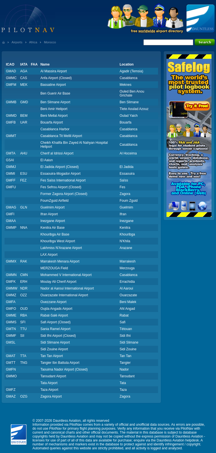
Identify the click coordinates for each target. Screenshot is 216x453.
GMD (24, 102)
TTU (23, 329)
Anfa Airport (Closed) (56, 78)
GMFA (10, 302)
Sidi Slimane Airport (55, 342)
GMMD (11, 116)
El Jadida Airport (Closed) (59, 167)
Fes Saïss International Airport (63, 180)
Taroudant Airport (53, 376)
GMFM (11, 85)
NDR (24, 288)
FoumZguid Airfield (54, 201)
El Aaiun (46, 160)
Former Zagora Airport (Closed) (63, 194)
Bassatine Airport (53, 85)
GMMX (11, 261)
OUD (24, 309)
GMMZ (11, 295)
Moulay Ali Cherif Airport (58, 282)
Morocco (50, 42)
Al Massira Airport (53, 71)
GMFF (10, 180)
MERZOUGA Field (54, 268)
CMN (24, 275)
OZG (24, 396)
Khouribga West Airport (57, 241)
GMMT (11, 136)
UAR (23, 122)
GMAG (11, 207)
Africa (33, 42)
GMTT (10, 363)
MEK (24, 85)
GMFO (11, 309)
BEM (24, 116)
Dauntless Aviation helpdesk (178, 440)
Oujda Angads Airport (56, 309)
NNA (23, 228)
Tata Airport (49, 383)
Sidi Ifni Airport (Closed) (58, 336)
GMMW (11, 288)
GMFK (11, 282)
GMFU (11, 187)
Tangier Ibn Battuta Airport (60, 363)
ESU (23, 174)
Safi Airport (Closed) (55, 322)
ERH (23, 282)
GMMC (11, 78)
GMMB (11, 102)
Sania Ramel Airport (55, 329)
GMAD (11, 71)
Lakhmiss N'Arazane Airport (61, 248)
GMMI (10, 174)
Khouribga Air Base (54, 234)
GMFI (10, 214)
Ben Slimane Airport (55, 102)
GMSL (10, 342)
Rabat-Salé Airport (54, 315)
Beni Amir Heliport (54, 109)
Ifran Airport (49, 214)
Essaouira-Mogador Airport (60, 174)
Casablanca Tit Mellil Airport (61, 136)
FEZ (23, 180)
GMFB (11, 122)
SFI (23, 322)
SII (22, 336)
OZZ (23, 295)
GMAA (11, 221)
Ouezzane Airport (53, 302)
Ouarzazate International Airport (64, 295)
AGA (23, 71)
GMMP (11, 228)
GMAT (10, 356)
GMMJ (11, 167)
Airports (17, 42)
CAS (23, 78)
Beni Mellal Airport (54, 116)
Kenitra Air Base (52, 228)
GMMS (11, 322)
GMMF (11, 336)
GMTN (11, 329)
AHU (23, 153)
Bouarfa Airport (51, 122)
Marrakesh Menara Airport (60, 261)
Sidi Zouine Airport (54, 349)
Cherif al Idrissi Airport (56, 153)
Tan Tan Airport (51, 356)
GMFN (11, 369)
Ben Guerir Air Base (55, 93)
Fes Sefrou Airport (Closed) (60, 187)
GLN (23, 207)
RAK (23, 261)
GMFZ (10, 390)
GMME (11, 315)
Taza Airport (49, 390)
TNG (23, 363)
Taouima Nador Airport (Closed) (64, 369)
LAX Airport (49, 255)
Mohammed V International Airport (66, 275)
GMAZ (11, 396)
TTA (23, 356)
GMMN (11, 275)
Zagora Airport (51, 396)
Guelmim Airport (52, 207)
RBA (23, 315)
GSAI (10, 160)
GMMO (11, 376)
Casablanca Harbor (54, 129)
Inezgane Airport (52, 221)
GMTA (10, 153)
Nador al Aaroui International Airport (67, 288)
